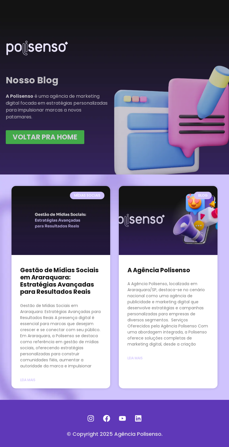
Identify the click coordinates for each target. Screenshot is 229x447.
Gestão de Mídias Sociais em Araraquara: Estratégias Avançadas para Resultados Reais (59, 281)
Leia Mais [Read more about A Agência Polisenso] (135, 358)
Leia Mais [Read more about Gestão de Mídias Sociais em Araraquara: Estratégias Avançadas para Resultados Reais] (27, 379)
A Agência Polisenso (158, 270)
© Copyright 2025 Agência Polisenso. (115, 434)
